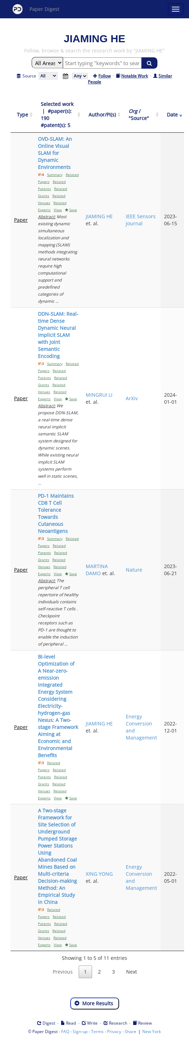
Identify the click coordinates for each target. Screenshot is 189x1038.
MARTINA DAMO (97, 570)
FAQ (65, 1031)
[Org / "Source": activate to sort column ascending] (141, 115)
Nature (134, 569)
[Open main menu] (175, 9)
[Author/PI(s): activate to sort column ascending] (102, 115)
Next (131, 971)
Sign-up (80, 1031)
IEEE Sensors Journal (141, 220)
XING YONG (99, 873)
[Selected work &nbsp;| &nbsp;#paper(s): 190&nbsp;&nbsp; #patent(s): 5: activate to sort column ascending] (58, 115)
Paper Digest (36, 9)
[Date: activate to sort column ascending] (172, 115)
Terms (97, 1031)
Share (130, 1031)
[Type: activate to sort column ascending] (22, 115)
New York (151, 1031)
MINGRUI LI (99, 394)
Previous (63, 971)
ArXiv (132, 398)
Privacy (114, 1031)
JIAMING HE (99, 216)
